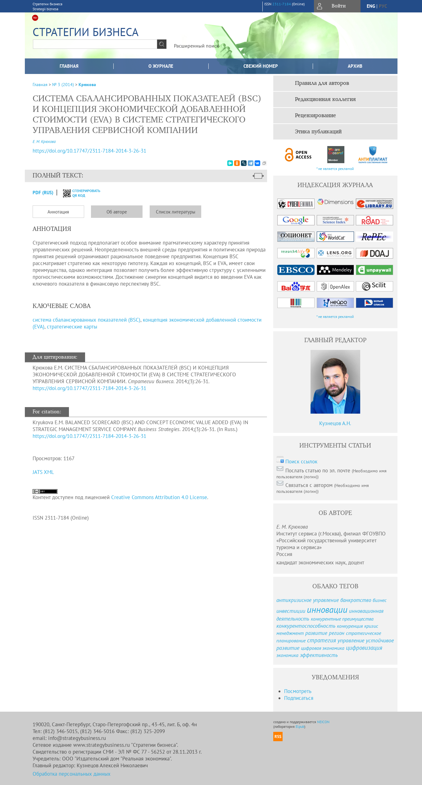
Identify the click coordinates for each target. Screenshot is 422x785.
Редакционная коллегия (325, 99)
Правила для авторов (322, 83)
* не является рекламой (335, 168)
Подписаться (298, 698)
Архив (355, 66)
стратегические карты (72, 326)
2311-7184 (281, 4)
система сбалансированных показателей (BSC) (86, 319)
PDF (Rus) (43, 192)
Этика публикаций (318, 132)
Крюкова (87, 84)
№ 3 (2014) (63, 84)
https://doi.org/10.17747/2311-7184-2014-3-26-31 (89, 388)
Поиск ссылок (301, 461)
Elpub (300, 726)
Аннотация (58, 212)
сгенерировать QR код (78, 193)
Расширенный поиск (196, 46)
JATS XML (43, 472)
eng (371, 6)
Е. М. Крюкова (44, 141)
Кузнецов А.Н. (335, 423)
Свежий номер (260, 66)
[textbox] (95, 44)
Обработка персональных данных (72, 773)
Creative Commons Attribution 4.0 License (159, 497)
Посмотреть (297, 691)
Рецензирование (315, 115)
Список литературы (175, 212)
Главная (69, 66)
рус (383, 6)
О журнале (160, 66)
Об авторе (117, 212)
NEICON (323, 721)
